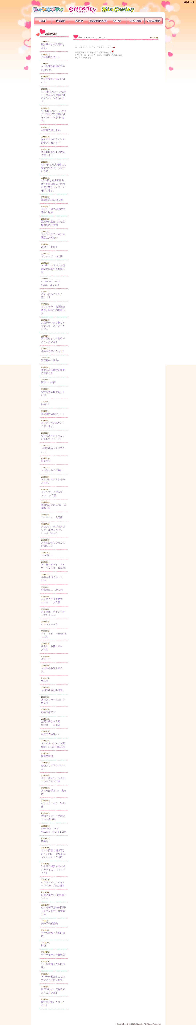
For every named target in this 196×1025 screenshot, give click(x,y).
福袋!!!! (45, 404)
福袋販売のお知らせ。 (53, 199)
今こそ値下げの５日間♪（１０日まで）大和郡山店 (53, 910)
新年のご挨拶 (48, 382)
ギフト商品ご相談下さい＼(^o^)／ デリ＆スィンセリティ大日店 (53, 853)
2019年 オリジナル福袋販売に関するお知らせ (53, 268)
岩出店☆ (46, 460)
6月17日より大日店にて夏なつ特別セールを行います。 (53, 167)
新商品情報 (47, 756)
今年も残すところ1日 (52, 351)
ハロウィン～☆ (49, 624)
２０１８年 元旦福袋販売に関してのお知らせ (53, 310)
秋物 (43, 945)
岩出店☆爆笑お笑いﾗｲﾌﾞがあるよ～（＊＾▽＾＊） (53, 869)
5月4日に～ (47, 555)
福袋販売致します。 (51, 130)
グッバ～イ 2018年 (51, 256)
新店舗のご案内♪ (50, 360)
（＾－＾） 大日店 (51, 517)
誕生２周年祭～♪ (50, 734)
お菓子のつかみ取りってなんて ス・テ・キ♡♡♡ (53, 326)
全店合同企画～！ (50, 57)
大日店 (44, 680)
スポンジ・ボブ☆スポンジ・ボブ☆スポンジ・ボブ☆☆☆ (53, 530)
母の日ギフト (48, 712)
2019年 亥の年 (49, 246)
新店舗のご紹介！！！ (53, 413)
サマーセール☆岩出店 (53, 954)
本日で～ (46, 659)
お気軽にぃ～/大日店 (52, 589)
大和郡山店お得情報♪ (52, 690)
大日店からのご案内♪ (52, 470)
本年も (44, 841)
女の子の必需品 (49, 923)
